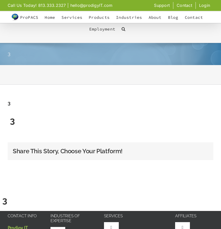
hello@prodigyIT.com (91, 5)
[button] (123, 29)
